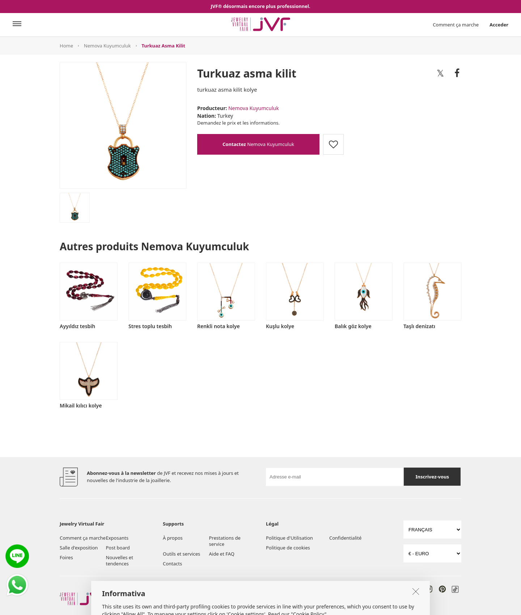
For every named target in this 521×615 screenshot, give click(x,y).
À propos (173, 538)
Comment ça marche (456, 24)
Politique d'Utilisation (289, 538)
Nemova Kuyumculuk (107, 45)
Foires (66, 557)
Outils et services (181, 554)
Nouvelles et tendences (119, 560)
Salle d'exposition (79, 547)
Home (66, 45)
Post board (118, 547)
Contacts (172, 563)
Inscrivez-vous (432, 476)
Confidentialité (345, 538)
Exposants (117, 538)
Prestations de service (225, 541)
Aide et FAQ (221, 554)
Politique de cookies (288, 547)
